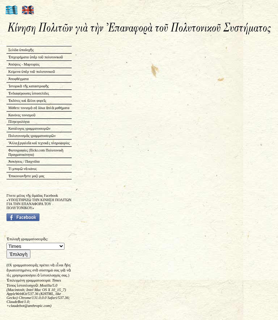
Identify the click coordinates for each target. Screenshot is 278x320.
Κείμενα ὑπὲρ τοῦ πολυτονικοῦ (31, 72)
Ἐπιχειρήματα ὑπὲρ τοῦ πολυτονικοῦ (35, 57)
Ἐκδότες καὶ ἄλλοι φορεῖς (27, 101)
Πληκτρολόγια (18, 122)
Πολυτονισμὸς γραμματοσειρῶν (32, 136)
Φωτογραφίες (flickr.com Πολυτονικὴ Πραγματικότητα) (35, 152)
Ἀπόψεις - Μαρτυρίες (23, 64)
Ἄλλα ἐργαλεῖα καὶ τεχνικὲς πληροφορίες (39, 143)
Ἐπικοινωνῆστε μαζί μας (26, 176)
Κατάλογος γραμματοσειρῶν (29, 128)
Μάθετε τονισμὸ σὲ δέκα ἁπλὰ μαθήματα (39, 108)
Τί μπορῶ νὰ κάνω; (22, 169)
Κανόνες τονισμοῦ (21, 115)
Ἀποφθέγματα (18, 79)
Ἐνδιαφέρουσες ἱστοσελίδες (28, 93)
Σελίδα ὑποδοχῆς (21, 50)
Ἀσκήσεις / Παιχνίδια (23, 161)
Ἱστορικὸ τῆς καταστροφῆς (28, 86)
